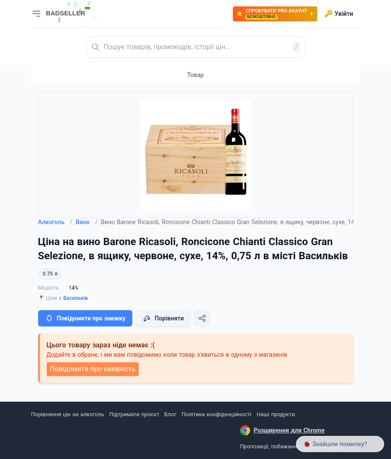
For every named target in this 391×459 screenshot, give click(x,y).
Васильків (75, 298)
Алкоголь (55, 222)
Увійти (338, 14)
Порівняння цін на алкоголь (67, 414)
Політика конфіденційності (216, 414)
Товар (195, 74)
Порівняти (163, 318)
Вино (87, 222)
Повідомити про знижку (85, 318)
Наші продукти (276, 414)
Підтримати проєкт (134, 414)
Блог (170, 414)
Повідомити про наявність (92, 369)
